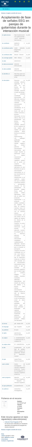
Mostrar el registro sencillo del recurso (11, 13)
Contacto (3, 440)
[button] (15, 1)
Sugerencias (10, 440)
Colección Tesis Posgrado (11, 422)
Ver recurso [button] (6, 9)
